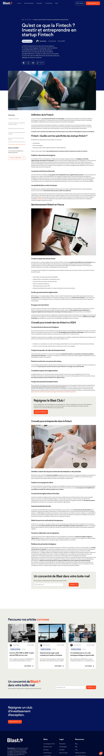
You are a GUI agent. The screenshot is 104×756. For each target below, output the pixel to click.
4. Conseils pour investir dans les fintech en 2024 (16, 133)
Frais (76, 749)
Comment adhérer (28, 3)
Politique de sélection (80, 752)
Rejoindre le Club (47, 746)
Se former (29, 19)
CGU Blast (61, 749)
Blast (23, 19)
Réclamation (62, 743)
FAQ (76, 746)
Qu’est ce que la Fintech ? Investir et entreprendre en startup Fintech (51, 19)
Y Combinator (48, 3)
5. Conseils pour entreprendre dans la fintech (16, 139)
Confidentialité (63, 746)
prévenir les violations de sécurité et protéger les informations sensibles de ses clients (55, 391)
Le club (19, 3)
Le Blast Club (40, 198)
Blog (56, 3)
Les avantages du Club (49, 743)
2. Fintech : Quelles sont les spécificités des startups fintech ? (16, 123)
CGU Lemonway (63, 752)
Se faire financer (47, 752)
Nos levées (39, 3)
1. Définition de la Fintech (13, 118)
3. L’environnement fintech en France (16, 128)
